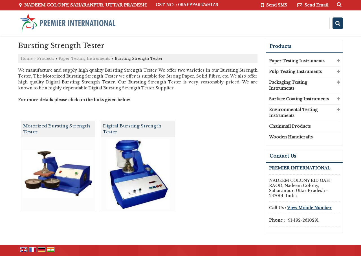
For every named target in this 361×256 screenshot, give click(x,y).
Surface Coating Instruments (299, 98)
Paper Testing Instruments (84, 58)
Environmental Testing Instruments (293, 112)
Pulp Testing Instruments (295, 71)
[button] (309, 207)
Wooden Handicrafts (291, 137)
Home (27, 58)
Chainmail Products (290, 126)
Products (45, 58)
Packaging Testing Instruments (288, 85)
